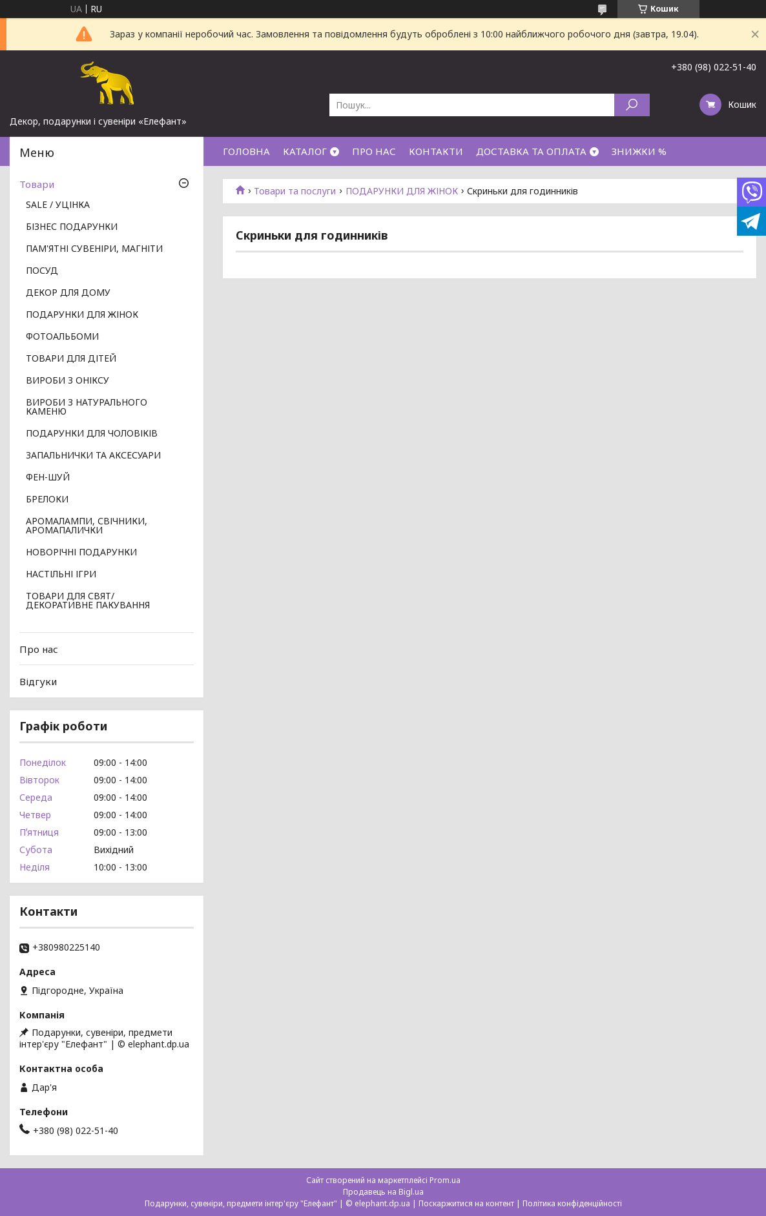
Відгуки (38, 681)
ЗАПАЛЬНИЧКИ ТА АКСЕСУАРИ (93, 456)
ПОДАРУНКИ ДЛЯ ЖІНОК (402, 191)
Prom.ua (445, 1180)
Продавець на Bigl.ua (383, 1191)
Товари (36, 184)
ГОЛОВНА (246, 151)
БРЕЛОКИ (47, 500)
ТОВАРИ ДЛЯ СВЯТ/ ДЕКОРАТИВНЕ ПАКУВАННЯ (88, 601)
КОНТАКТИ (436, 151)
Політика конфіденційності (572, 1203)
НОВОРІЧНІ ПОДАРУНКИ (81, 553)
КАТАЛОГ (305, 151)
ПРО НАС (374, 151)
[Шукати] (632, 105)
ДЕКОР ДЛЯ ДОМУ (68, 293)
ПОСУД (42, 271)
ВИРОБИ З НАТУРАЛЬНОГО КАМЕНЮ (86, 407)
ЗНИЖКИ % (639, 151)
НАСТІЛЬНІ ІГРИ (61, 575)
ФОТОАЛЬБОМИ (62, 337)
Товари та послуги (295, 191)
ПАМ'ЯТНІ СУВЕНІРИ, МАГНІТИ (94, 249)
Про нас (38, 649)
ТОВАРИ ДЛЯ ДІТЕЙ (71, 359)
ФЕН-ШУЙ (48, 478)
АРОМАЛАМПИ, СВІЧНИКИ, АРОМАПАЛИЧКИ (86, 526)
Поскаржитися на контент (466, 1203)
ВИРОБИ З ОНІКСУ (67, 381)
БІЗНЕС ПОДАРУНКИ (72, 227)
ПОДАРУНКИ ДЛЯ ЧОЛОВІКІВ (92, 434)
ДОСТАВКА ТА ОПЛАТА (531, 151)
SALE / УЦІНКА (58, 205)
